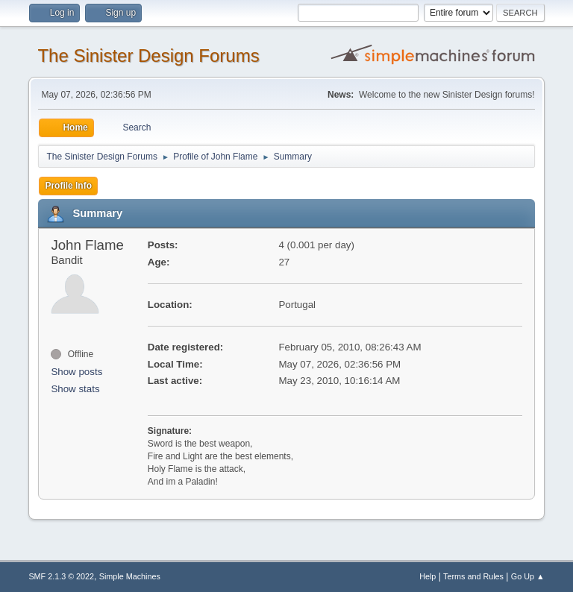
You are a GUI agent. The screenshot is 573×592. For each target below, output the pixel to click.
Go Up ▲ (528, 576)
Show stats (75, 388)
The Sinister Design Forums (148, 55)
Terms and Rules (473, 576)
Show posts (76, 371)
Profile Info (68, 185)
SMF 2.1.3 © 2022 (61, 576)
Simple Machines (129, 576)
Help (427, 576)
